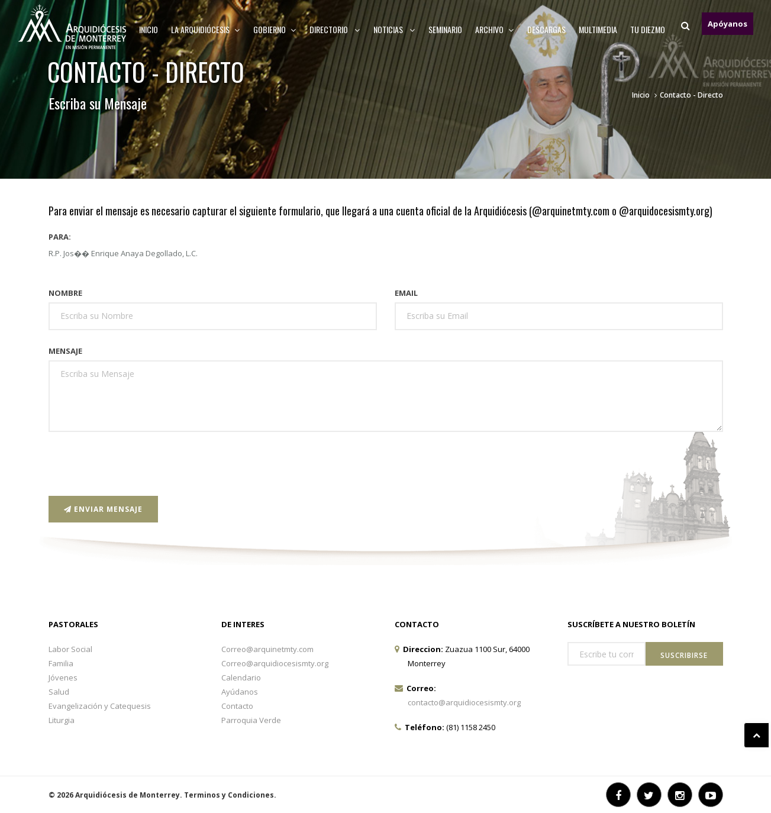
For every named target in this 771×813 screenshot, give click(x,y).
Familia (61, 663)
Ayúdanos (239, 691)
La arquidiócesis (205, 29)
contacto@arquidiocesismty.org (464, 702)
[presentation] (138, 464)
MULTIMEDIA (598, 29)
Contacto (237, 706)
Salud (59, 691)
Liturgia (62, 720)
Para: (60, 236)
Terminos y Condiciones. (230, 795)
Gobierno (274, 29)
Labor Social (70, 649)
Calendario (241, 677)
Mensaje (65, 351)
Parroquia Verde (251, 720)
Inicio (148, 29)
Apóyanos (727, 23)
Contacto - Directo (691, 95)
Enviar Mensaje (103, 509)
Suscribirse (684, 655)
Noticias (394, 29)
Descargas (546, 29)
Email (406, 293)
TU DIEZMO (647, 29)
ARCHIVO (494, 29)
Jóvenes (63, 677)
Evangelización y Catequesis (100, 706)
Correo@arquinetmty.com (267, 649)
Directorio (334, 29)
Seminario (445, 29)
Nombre (65, 293)
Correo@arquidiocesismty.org (274, 663)
